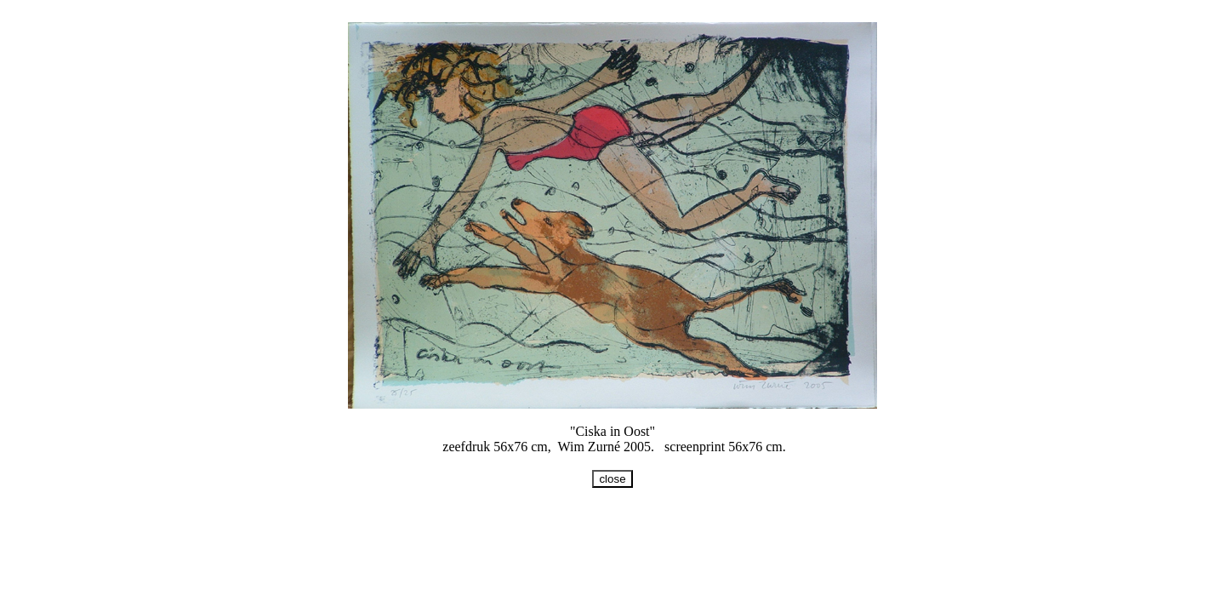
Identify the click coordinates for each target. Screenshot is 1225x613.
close (612, 479)
